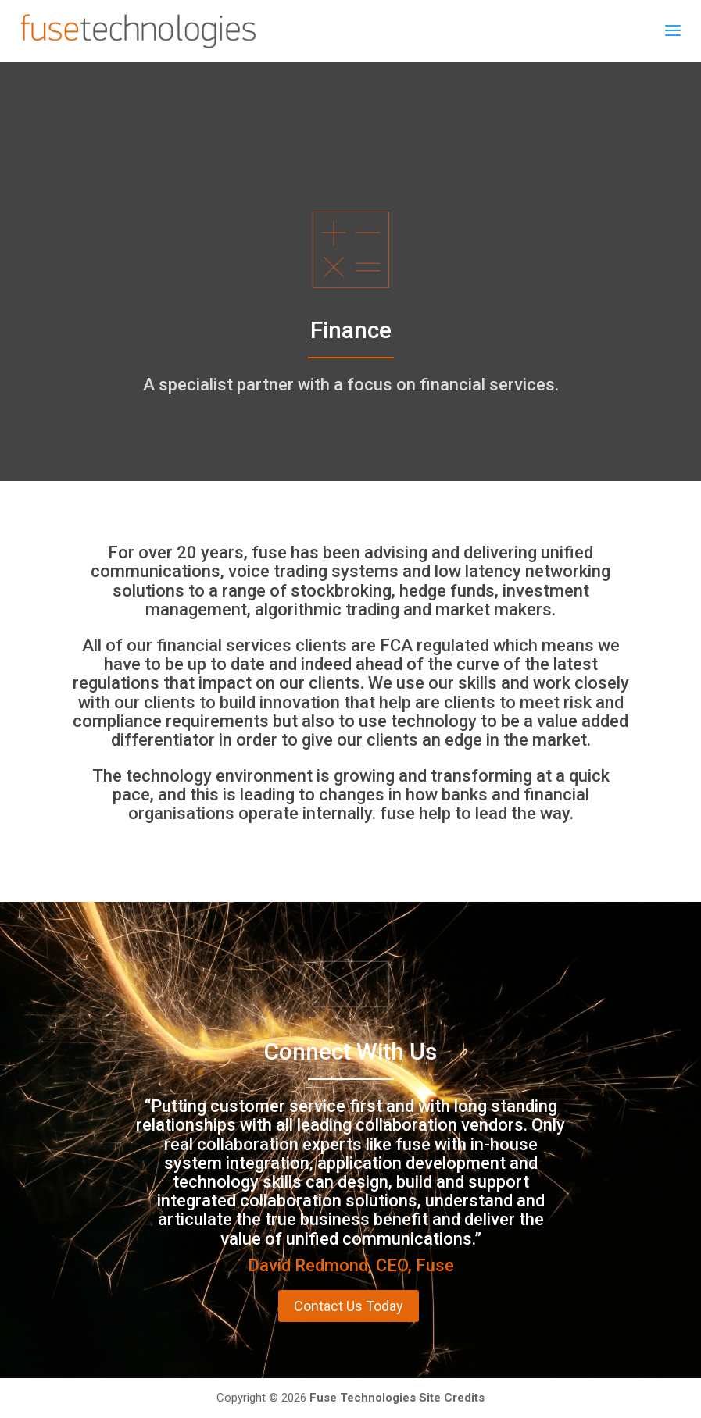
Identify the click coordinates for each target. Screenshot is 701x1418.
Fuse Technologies (362, 1398)
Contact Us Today (348, 1306)
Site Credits (452, 1398)
